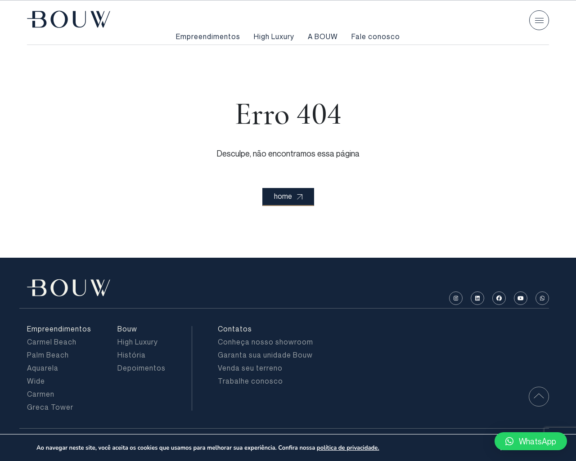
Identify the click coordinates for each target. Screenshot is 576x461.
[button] (531, 441)
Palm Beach (48, 354)
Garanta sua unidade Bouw (265, 354)
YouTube (521, 298)
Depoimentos (141, 367)
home (288, 196)
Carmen (40, 393)
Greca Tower (50, 407)
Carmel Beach (51, 341)
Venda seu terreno (250, 367)
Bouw (127, 328)
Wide (36, 380)
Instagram (456, 298)
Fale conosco (375, 36)
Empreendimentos (208, 36)
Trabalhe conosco (250, 380)
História (131, 354)
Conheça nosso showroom (265, 341)
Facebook (499, 298)
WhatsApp (542, 298)
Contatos (235, 328)
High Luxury (274, 36)
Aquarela (42, 367)
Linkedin (477, 298)
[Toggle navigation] (539, 20)
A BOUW (323, 36)
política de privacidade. (348, 448)
